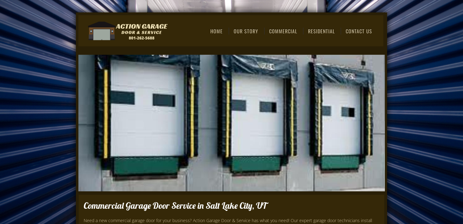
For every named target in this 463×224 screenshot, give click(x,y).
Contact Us (359, 31)
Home (216, 31)
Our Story (246, 31)
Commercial (283, 31)
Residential (321, 31)
